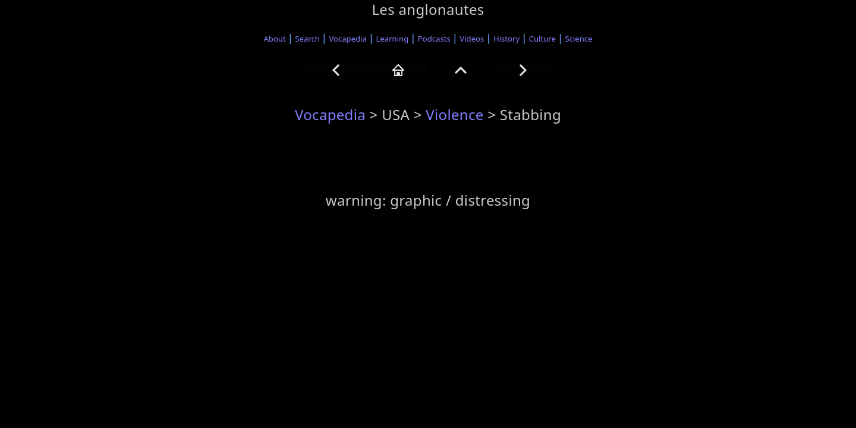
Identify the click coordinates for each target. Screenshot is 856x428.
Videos (472, 38)
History (506, 38)
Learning (392, 38)
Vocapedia (347, 38)
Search (307, 38)
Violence (454, 114)
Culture (542, 38)
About (274, 38)
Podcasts (434, 38)
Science (579, 38)
